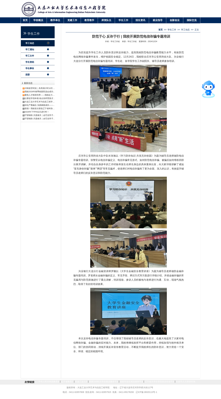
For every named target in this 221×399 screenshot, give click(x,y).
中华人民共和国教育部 (49, 381)
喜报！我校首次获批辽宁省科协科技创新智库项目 (47, 108)
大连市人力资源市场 (185, 381)
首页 (25, 20)
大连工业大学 (81, 381)
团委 (27, 74)
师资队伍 (106, 20)
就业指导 (158, 20)
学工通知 (29, 49)
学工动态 (29, 43)
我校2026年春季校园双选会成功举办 (41, 91)
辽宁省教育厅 (67, 381)
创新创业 (175, 20)
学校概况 (38, 20)
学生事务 (29, 68)
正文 (197, 29)
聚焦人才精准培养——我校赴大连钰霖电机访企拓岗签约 (50, 95)
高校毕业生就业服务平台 (131, 381)
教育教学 (89, 20)
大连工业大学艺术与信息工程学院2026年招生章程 (47, 102)
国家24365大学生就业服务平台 (104, 381)
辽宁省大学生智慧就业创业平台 (160, 381)
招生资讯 (140, 20)
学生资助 (29, 62)
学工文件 (29, 55)
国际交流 (192, 20)
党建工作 (72, 20)
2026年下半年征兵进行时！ (37, 112)
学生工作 (123, 20)
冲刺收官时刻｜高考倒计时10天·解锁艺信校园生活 (47, 88)
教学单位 (55, 20)
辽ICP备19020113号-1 (146, 392)
